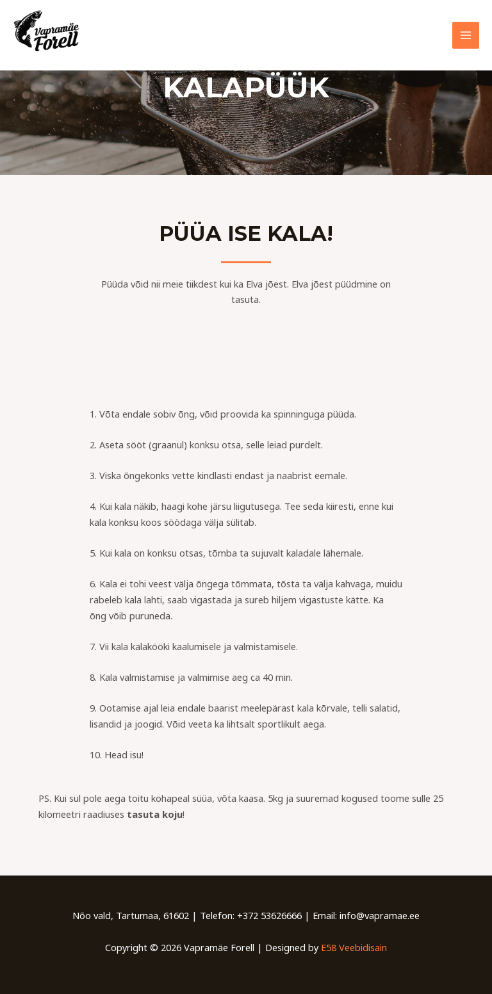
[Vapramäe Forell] (51, 35)
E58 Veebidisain (354, 947)
